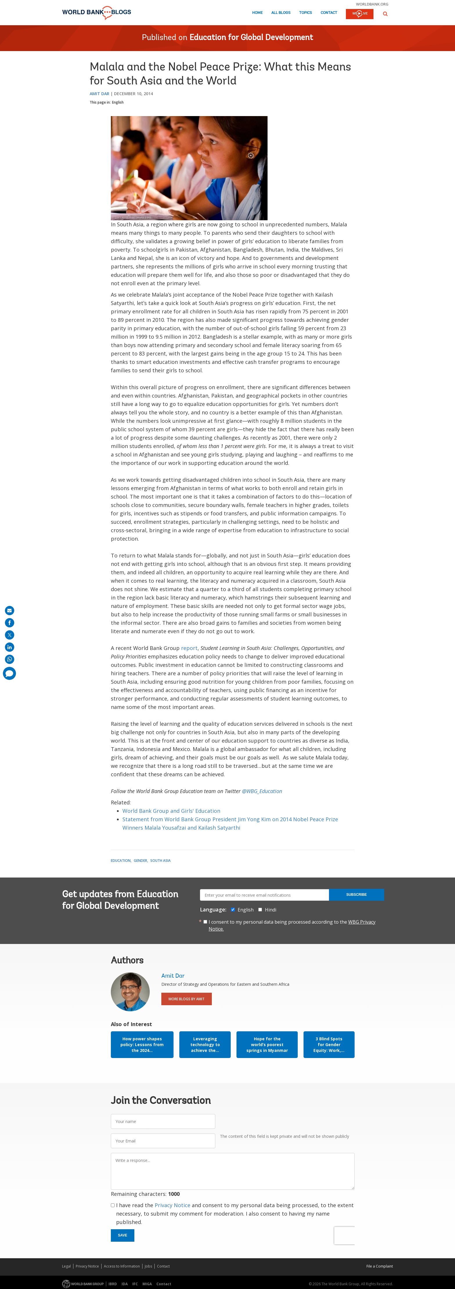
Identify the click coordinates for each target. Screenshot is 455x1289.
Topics (305, 13)
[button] (385, 13)
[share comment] (9, 673)
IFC (135, 1283)
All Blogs (280, 13)
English (118, 102)
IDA (125, 1283)
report (189, 647)
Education (121, 860)
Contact (329, 13)
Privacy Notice (172, 1205)
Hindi (270, 910)
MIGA (147, 1283)
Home (257, 13)
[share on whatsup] (9, 659)
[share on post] (9, 635)
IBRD (113, 1283)
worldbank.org (372, 4)
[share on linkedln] (9, 647)
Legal (66, 1266)
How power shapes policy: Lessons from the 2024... (142, 1044)
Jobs (148, 1266)
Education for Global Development (251, 38)
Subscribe (356, 895)
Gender (140, 860)
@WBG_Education (262, 791)
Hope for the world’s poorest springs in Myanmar (267, 1044)
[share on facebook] (9, 622)
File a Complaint (379, 1266)
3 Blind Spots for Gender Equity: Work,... (328, 1044)
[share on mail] (9, 610)
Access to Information (122, 1266)
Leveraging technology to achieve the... (205, 1044)
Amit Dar (99, 93)
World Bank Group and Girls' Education (171, 810)
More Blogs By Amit (187, 998)
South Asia (160, 860)
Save (122, 1235)
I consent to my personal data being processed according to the (292, 925)
